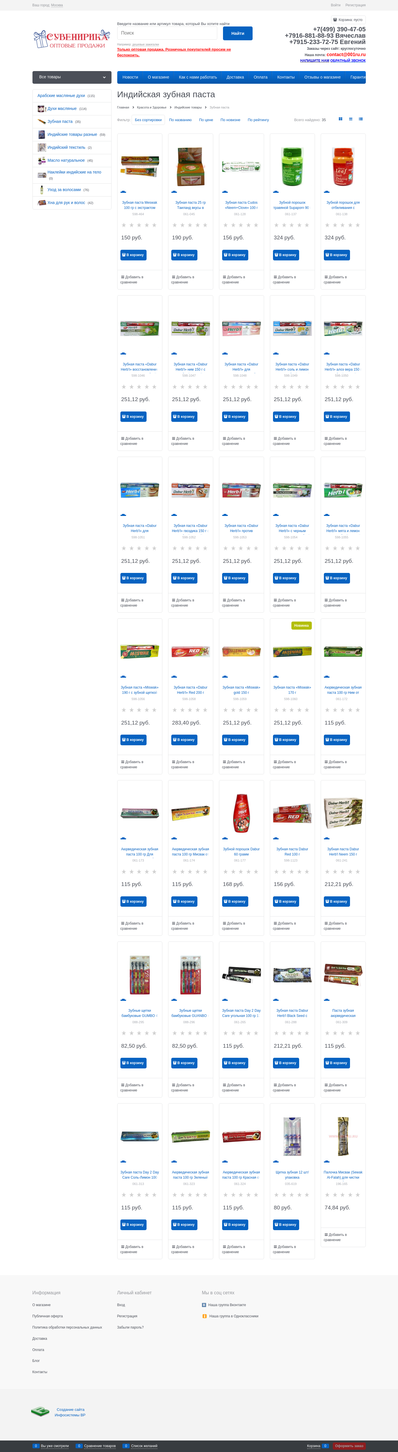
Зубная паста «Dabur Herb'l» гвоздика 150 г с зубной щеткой (190, 531)
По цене (206, 120)
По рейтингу (258, 120)
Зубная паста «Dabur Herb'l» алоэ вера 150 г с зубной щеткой (343, 369)
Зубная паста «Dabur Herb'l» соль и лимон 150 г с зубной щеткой (292, 369)
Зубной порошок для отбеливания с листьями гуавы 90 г (343, 208)
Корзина (313, 1446)
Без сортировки (148, 120)
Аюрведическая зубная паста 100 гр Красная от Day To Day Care (241, 1177)
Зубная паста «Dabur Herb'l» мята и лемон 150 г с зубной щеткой (343, 531)
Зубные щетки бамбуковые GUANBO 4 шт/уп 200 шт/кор (190, 1016)
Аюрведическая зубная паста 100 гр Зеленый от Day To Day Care (190, 1177)
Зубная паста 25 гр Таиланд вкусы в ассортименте (190, 208)
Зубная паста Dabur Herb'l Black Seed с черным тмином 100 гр (292, 1016)
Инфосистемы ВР (70, 1415)
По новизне (230, 120)
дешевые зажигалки (145, 44)
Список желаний (144, 1446)
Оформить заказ (349, 1446)
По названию (180, 120)
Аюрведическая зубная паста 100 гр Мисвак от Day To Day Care (190, 854)
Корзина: (350, 20)
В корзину (135, 255)
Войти (336, 5)
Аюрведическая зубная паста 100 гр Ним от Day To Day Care (343, 692)
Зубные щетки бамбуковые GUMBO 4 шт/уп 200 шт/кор (140, 1016)
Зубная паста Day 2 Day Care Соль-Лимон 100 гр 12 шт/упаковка (139, 1177)
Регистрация (355, 5)
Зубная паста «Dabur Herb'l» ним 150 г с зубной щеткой (190, 369)
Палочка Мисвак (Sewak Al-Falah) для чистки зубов (343, 1177)
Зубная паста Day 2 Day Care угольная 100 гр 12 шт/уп (241, 1016)
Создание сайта (71, 1409)
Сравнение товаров (100, 1446)
